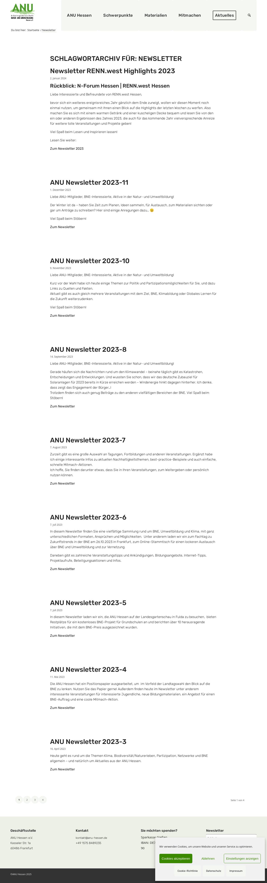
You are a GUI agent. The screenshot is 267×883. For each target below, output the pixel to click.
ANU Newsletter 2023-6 (88, 517)
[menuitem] (79, 15)
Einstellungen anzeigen (242, 858)
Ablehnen (208, 858)
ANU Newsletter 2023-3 (88, 742)
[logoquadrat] (22, 12)
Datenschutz (213, 870)
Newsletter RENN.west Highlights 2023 (112, 71)
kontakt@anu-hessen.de (91, 837)
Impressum (236, 870)
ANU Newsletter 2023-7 (87, 440)
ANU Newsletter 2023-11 (89, 182)
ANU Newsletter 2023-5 (88, 603)
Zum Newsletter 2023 (67, 149)
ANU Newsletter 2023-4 (88, 669)
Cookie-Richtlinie (188, 870)
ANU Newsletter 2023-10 (90, 261)
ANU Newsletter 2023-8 (88, 349)
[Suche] (249, 15)
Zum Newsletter (62, 227)
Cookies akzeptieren (176, 858)
